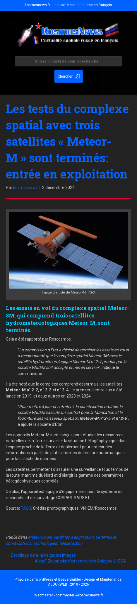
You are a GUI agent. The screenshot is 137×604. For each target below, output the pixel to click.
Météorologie (40, 537)
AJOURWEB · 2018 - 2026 (68, 584)
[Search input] (68, 62)
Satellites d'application (73, 537)
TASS (26, 508)
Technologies (45, 543)
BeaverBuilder (69, 579)
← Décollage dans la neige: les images (41, 555)
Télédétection (71, 543)
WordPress (44, 579)
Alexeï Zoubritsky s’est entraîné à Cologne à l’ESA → (83, 561)
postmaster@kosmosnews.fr (79, 595)
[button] (68, 75)
